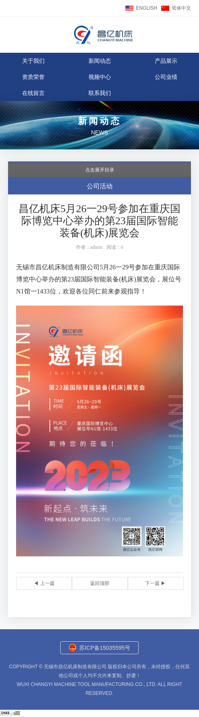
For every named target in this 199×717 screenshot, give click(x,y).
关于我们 (33, 61)
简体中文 (181, 8)
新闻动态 (99, 61)
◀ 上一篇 (44, 583)
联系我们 (99, 93)
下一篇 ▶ (155, 583)
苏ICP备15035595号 (105, 648)
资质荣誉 (33, 77)
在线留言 (33, 93)
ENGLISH (146, 8)
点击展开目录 (99, 170)
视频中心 (99, 77)
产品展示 (166, 61)
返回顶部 (99, 583)
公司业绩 (166, 77)
